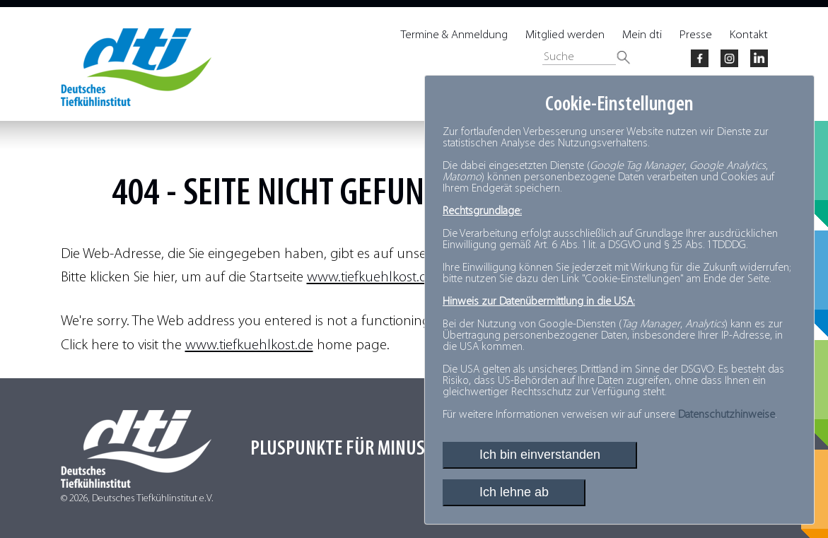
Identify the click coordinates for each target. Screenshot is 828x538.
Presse (696, 35)
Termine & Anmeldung (454, 35)
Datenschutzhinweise (726, 415)
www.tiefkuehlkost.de (371, 277)
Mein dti (642, 35)
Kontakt (749, 35)
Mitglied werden (565, 35)
